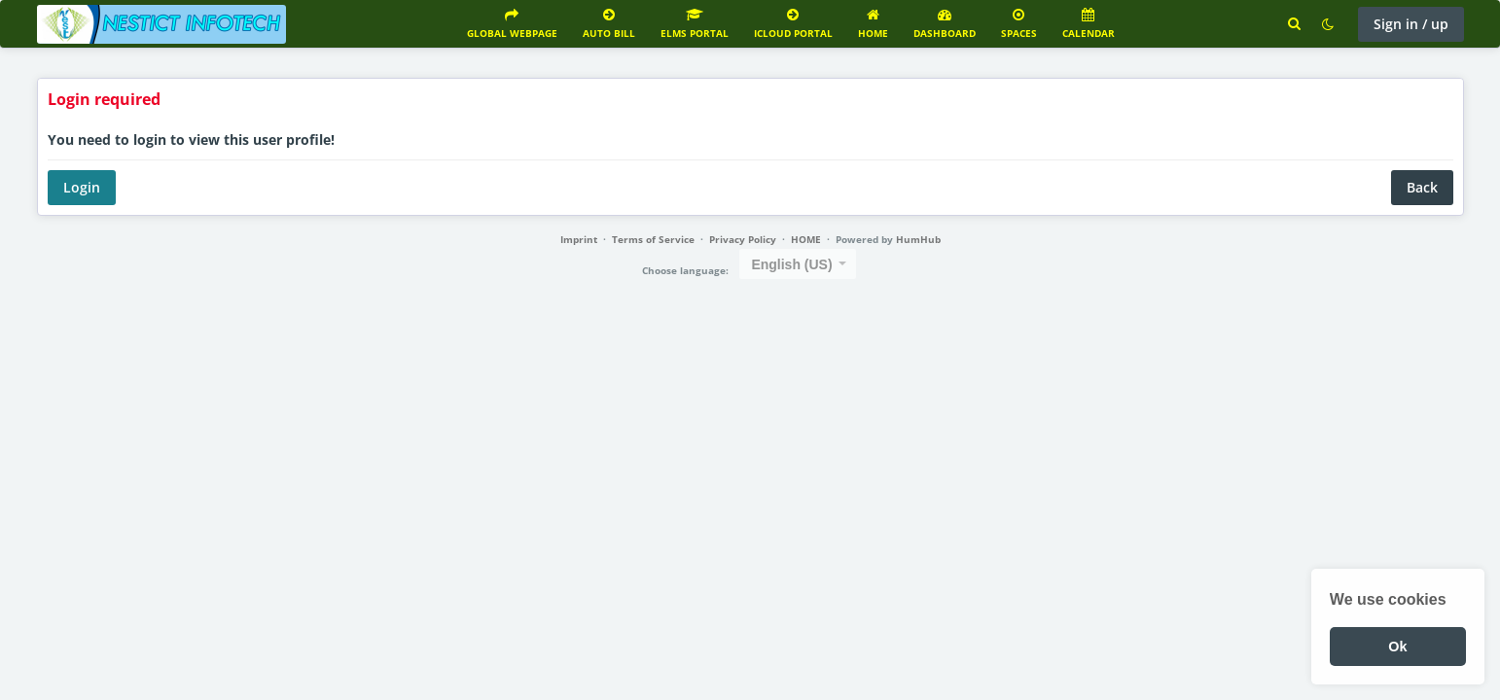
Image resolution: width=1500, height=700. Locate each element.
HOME (806, 239)
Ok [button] (1397, 646)
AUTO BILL (609, 24)
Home (873, 24)
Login (81, 187)
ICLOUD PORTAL (793, 24)
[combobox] (797, 264)
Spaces (1019, 24)
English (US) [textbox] (791, 264)
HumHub (918, 239)
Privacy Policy (742, 239)
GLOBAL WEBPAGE (512, 24)
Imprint (578, 239)
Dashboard (944, 24)
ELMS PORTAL (695, 24)
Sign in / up (1411, 24)
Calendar (1088, 24)
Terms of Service (653, 239)
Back (1422, 187)
